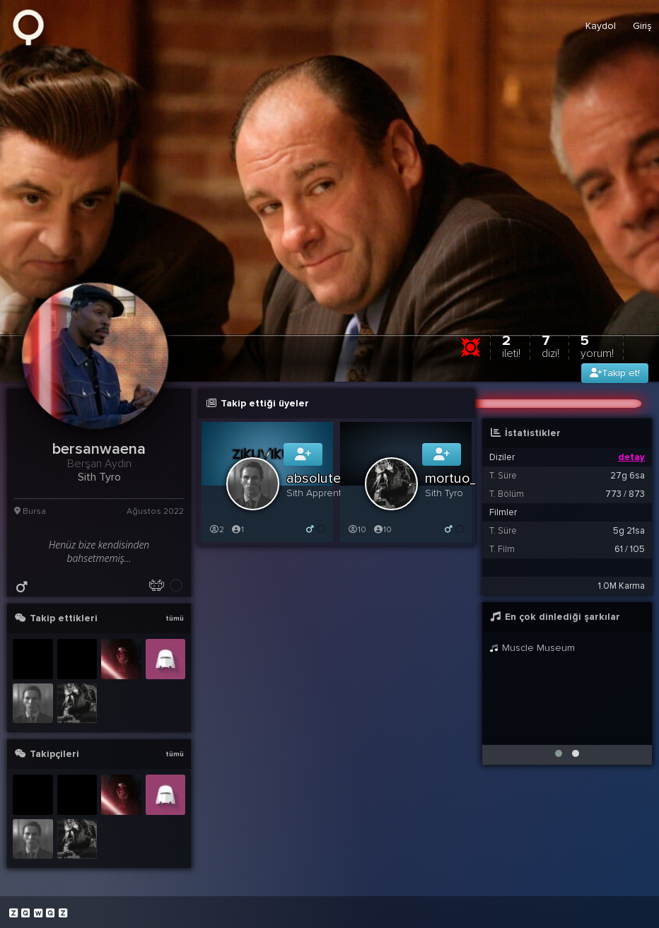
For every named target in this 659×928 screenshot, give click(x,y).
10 (356, 529)
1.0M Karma (621, 586)
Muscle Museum (532, 648)
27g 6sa (627, 475)
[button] (558, 753)
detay (631, 457)
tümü (174, 618)
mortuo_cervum (474, 478)
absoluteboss (328, 478)
